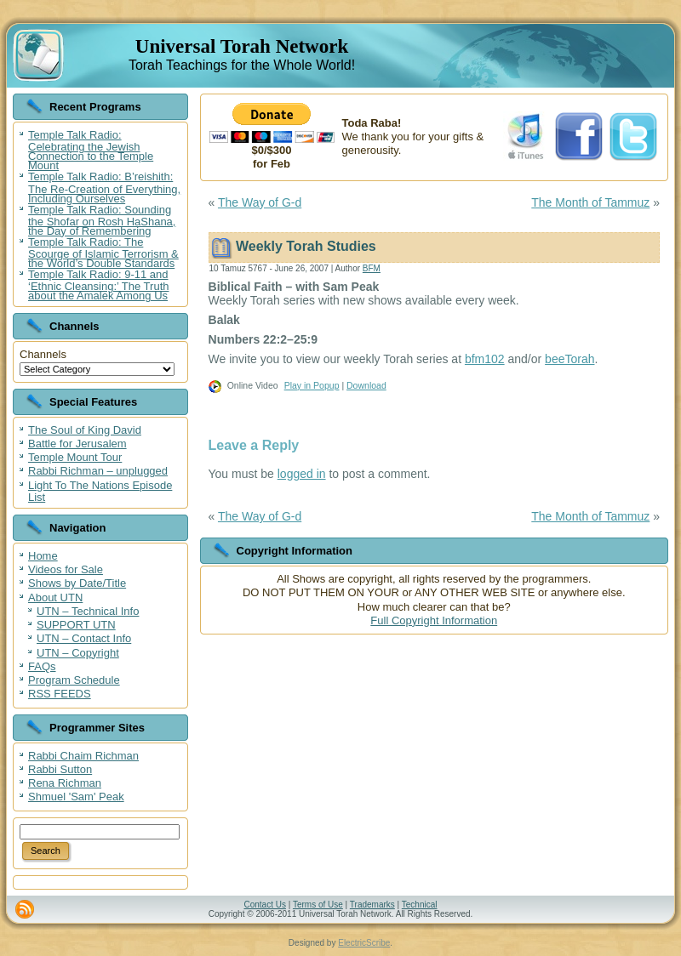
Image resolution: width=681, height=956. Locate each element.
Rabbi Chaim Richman (83, 755)
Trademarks (372, 904)
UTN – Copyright (78, 652)
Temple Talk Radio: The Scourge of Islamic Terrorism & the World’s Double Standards (103, 253)
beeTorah (569, 359)
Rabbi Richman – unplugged (98, 470)
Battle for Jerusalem (77, 443)
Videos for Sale (65, 569)
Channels (43, 354)
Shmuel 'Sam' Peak (76, 796)
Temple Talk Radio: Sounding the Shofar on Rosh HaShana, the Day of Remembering (101, 220)
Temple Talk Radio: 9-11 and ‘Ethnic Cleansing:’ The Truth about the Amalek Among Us (98, 285)
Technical (420, 904)
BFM (372, 268)
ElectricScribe (364, 942)
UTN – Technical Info (88, 611)
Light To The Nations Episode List (100, 491)
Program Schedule (74, 680)
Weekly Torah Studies (306, 246)
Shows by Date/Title (77, 583)
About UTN (55, 597)
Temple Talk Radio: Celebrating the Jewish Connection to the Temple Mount (90, 150)
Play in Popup (312, 385)
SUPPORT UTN (76, 624)
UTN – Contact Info (84, 638)
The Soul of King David (84, 430)
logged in (302, 474)
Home (43, 555)
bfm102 (485, 359)
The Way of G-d (259, 202)
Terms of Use (318, 904)
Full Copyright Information (433, 620)
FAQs (42, 666)
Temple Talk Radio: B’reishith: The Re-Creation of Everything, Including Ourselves (104, 187)
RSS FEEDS (59, 693)
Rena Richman (64, 783)
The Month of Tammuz (590, 202)
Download (366, 385)
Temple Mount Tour (75, 457)
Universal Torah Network (241, 46)
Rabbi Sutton (60, 769)
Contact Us (264, 904)
